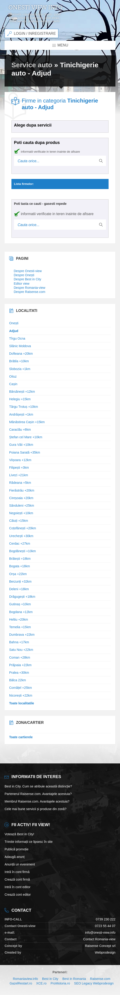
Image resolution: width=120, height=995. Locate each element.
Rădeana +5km (20, 482)
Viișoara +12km (20, 460)
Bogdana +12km (21, 612)
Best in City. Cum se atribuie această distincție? (38, 786)
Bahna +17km (19, 642)
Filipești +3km (19, 467)
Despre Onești (24, 275)
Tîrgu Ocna (17, 338)
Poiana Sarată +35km (24, 452)
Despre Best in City (27, 279)
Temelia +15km (20, 627)
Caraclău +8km (20, 429)
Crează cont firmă (17, 879)
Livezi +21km (18, 475)
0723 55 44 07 (105, 926)
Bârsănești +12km (22, 391)
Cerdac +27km (19, 543)
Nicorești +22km (20, 695)
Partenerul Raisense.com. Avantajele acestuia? (38, 794)
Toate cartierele (21, 737)
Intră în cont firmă (17, 872)
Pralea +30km (19, 672)
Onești (13, 323)
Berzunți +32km (20, 581)
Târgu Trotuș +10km (23, 406)
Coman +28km (19, 657)
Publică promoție (16, 849)
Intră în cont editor (17, 887)
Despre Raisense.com (29, 292)
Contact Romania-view (99, 939)
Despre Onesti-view (28, 271)
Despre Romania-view (29, 287)
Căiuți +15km (18, 520)
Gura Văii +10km (21, 444)
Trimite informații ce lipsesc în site (29, 842)
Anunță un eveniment (20, 864)
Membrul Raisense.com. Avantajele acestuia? (37, 801)
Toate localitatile (21, 703)
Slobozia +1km (19, 369)
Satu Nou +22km (21, 650)
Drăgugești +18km (22, 596)
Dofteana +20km (21, 353)
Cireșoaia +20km (21, 498)
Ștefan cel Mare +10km (25, 437)
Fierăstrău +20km (21, 490)
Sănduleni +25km (21, 505)
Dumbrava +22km (22, 634)
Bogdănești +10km (22, 551)
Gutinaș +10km (20, 604)
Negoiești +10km (21, 513)
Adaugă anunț (15, 857)
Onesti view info (35, 8)
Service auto (31, 65)
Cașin (13, 384)
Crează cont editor (18, 894)
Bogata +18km (19, 566)
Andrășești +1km (21, 414)
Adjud (13, 331)
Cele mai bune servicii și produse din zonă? (35, 809)
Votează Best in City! (19, 834)
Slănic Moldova (20, 346)
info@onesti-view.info (100, 932)
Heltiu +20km (18, 619)
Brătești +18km (20, 558)
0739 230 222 (105, 919)
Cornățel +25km (20, 687)
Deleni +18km (19, 589)
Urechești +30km (21, 536)
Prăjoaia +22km (20, 665)
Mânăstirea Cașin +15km (27, 422)
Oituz (13, 376)
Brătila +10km (19, 361)
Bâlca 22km (17, 680)
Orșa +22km (18, 574)
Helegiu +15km (20, 399)
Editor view (21, 283)
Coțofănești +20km (22, 528)
